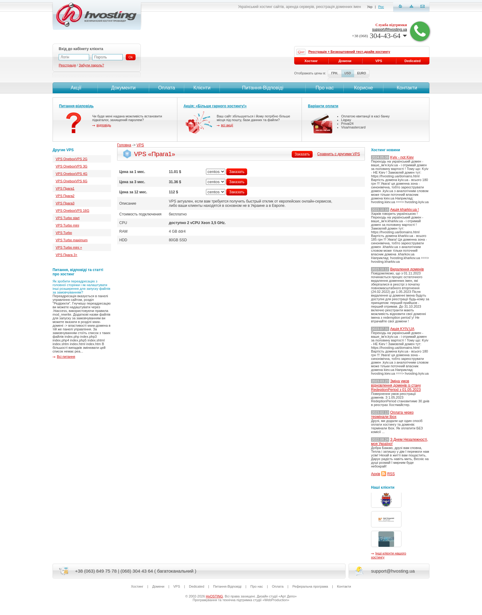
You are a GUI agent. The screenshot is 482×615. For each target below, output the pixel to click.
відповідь (104, 125)
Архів (375, 474)
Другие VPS (63, 150)
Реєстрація (67, 65)
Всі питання (66, 356)
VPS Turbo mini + (69, 247)
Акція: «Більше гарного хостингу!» (215, 106)
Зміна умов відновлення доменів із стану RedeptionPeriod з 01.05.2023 (396, 385)
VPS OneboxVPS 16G (72, 210)
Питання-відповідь (76, 106)
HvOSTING (214, 596)
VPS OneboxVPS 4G (71, 173)
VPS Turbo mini (67, 225)
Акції (75, 87)
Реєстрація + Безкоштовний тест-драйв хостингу (349, 51)
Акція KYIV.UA (402, 329)
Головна (124, 145)
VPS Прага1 (65, 188)
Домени (344, 61)
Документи (123, 87)
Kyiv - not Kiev (402, 157)
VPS (140, 145)
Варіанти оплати (323, 106)
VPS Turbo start (68, 218)
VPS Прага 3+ (66, 255)
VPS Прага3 (65, 203)
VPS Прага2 (65, 196)
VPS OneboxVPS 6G (71, 181)
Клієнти (201, 87)
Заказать (302, 154)
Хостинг (311, 61)
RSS (391, 474)
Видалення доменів (407, 269)
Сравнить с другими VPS (338, 154)
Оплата (166, 87)
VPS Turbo (64, 233)
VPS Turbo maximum (72, 240)
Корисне (363, 87)
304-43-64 (379, 36)
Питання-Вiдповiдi (262, 87)
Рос (381, 7)
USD (348, 73)
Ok (130, 57)
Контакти (406, 87)
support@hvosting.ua (389, 29)
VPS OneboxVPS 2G (71, 159)
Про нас (325, 87)
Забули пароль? (91, 65)
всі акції (227, 125)
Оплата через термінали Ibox (392, 414)
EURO (361, 73)
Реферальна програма (310, 586)
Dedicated (413, 61)
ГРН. (334, 73)
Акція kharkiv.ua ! (404, 209)
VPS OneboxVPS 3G (71, 166)
